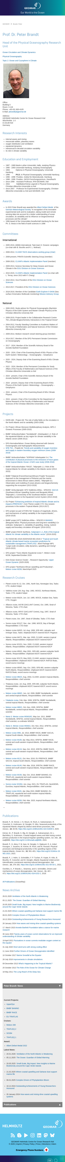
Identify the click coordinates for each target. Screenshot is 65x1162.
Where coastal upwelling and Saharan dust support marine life (37, 911)
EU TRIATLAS (12, 1017)
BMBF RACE (11, 1012)
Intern (54, 1144)
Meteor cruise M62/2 (14, 677)
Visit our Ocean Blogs (19, 1135)
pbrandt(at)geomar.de (17, 112)
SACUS (55, 490)
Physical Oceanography (12, 56)
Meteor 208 (11, 1025)
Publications (32, 1104)
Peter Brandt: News (32, 986)
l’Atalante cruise (12, 700)
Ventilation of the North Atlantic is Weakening (30, 896)
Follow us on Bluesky (52, 1135)
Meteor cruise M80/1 (14, 707)
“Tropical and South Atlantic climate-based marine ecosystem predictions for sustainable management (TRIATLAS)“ (32, 541)
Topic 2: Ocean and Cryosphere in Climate (20, 61)
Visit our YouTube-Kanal (26, 1135)
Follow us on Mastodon (45, 1135)
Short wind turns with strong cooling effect (30, 947)
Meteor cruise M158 (14, 775)
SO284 (9, 1033)
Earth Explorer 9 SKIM (45, 292)
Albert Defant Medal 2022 (16, 1046)
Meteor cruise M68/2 (14, 693)
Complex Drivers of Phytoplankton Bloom (28, 915)
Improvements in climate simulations (28, 959)
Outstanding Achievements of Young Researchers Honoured (36, 919)
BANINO (49, 520)
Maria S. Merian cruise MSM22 (18, 726)
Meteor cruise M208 (14, 569)
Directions (46, 1144)
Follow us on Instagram (32, 1135)
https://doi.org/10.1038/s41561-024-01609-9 (36, 829)
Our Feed (12, 1135)
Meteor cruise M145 (14, 765)
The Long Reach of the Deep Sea (27, 972)
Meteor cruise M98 (13, 733)
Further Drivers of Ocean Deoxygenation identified (34, 951)
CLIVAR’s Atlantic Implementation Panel (31, 261)
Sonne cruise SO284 (14, 784)
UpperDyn (10, 1004)
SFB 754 (9, 448)
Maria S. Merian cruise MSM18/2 (19, 717)
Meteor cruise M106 (14, 740)
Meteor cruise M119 (14, 749)
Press (38, 1144)
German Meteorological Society (18, 210)
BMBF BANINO (12, 1008)
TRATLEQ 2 (11, 1029)
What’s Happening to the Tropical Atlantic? (35, 964)
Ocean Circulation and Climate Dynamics (19, 52)
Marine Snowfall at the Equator (29, 955)
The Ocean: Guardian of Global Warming (29, 900)
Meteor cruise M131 (14, 758)
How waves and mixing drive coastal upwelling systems (39, 923)
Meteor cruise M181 (14, 791)
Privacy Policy (28, 1144)
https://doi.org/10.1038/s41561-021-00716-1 (38, 865)
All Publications (9, 882)
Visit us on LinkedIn (39, 1135)
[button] (62, 1158)
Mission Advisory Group (49, 294)
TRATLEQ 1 (11, 1037)
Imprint (19, 1144)
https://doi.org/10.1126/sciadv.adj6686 (26, 840)
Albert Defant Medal (45, 207)
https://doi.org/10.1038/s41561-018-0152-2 (24, 873)
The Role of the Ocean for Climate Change (34, 968)
